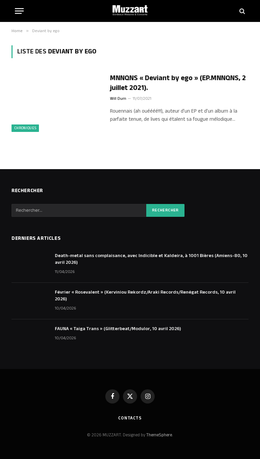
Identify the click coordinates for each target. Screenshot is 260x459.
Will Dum (118, 98)
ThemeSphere (159, 435)
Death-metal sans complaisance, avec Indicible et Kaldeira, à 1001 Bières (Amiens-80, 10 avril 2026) (151, 259)
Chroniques (25, 128)
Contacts (130, 418)
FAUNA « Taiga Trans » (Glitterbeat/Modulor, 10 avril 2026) (118, 328)
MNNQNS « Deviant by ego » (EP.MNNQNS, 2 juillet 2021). (178, 83)
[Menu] (19, 11)
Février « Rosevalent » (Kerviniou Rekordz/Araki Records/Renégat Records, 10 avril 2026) (145, 295)
